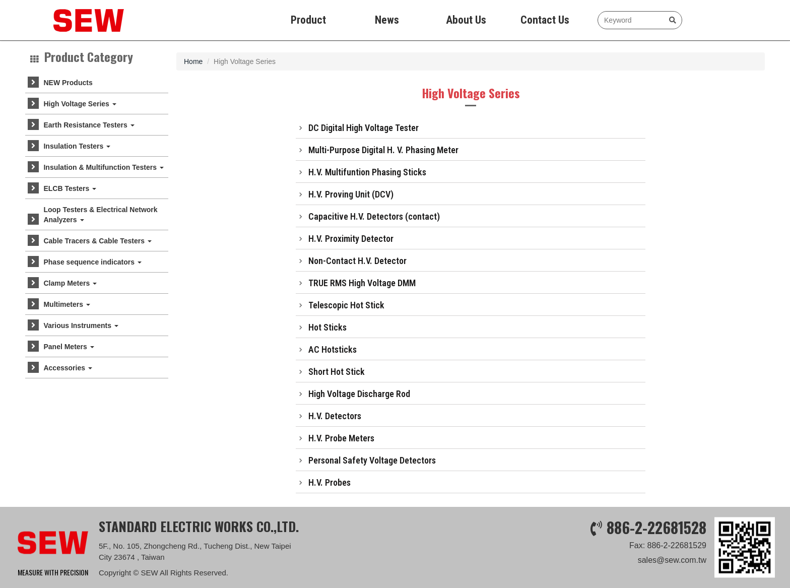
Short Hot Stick (336, 371)
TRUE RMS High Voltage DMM (362, 283)
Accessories (67, 368)
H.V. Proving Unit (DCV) (350, 194)
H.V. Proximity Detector (350, 238)
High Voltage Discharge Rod (359, 393)
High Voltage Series (79, 104)
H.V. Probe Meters (341, 438)
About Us (466, 20)
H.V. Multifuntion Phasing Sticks (367, 172)
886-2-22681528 (656, 575)
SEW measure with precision (67, 20)
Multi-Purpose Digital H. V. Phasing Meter (383, 150)
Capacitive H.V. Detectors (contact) (374, 216)
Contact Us (544, 20)
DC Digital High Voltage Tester (363, 127)
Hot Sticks (327, 327)
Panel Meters (68, 347)
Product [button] (308, 20)
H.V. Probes (329, 482)
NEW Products (67, 83)
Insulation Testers (76, 146)
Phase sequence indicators (92, 262)
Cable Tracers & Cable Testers (97, 241)
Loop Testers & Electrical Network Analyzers (100, 215)
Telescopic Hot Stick (346, 305)
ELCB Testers (69, 188)
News (387, 20)
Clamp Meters (70, 283)
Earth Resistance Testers (88, 125)
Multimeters (66, 304)
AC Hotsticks (332, 349)
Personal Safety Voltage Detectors (372, 460)
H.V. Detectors (334, 416)
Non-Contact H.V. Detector (357, 260)
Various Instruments (80, 325)
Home (193, 61)
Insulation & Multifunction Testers (103, 167)
